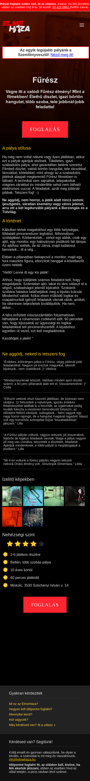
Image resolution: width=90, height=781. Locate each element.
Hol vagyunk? (18, 719)
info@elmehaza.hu (22, 759)
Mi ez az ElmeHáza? (23, 704)
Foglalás (45, 129)
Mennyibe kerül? (20, 714)
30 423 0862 (61, 7)
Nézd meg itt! (62, 55)
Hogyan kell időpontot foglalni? (30, 709)
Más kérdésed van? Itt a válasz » (32, 725)
